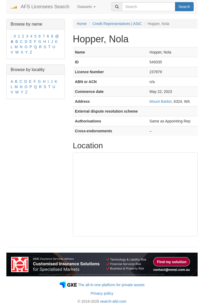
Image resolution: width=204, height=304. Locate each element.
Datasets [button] (86, 7)
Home (82, 24)
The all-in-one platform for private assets (111, 285)
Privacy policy (102, 293)
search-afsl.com (113, 301)
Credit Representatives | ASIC (117, 24)
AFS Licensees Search (45, 6)
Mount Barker (161, 101)
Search (184, 7)
